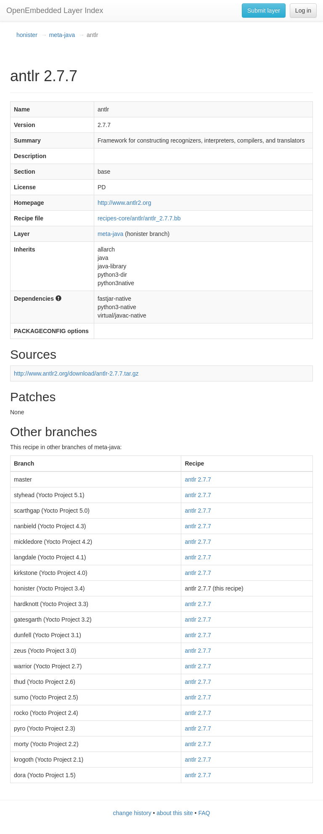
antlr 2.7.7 (198, 479)
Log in (303, 10)
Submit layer (263, 10)
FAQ (204, 813)
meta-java (62, 35)
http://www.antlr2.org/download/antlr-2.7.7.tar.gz (76, 373)
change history (132, 813)
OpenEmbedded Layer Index (54, 10)
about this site (174, 813)
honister (26, 35)
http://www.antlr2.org (124, 202)
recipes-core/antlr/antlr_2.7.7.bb (139, 218)
